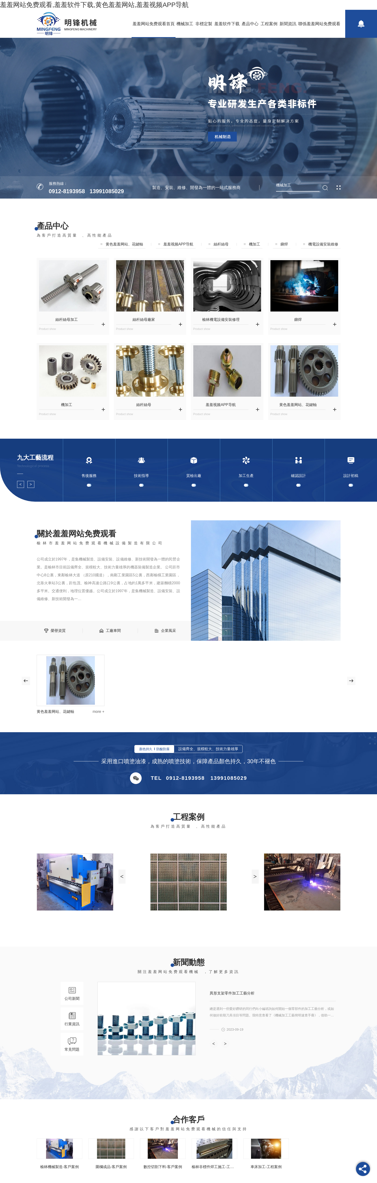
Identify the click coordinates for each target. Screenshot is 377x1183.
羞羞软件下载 (227, 23)
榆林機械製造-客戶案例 (59, 1167)
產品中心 (250, 23)
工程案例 (269, 23)
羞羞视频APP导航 (178, 244)
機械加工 (184, 23)
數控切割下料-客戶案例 (162, 1167)
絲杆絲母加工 (66, 320)
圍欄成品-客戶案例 (110, 1167)
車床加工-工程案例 (265, 1167)
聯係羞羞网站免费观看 (319, 23)
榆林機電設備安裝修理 (221, 320)
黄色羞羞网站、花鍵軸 (124, 244)
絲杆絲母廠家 (144, 320)
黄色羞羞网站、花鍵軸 (298, 405)
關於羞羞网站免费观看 (76, 534)
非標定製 (203, 23)
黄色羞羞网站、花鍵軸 (55, 712)
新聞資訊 (288, 23)
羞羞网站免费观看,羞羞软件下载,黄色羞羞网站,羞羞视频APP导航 (94, 4)
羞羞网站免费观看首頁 (154, 23)
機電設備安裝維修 (323, 244)
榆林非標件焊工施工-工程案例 (214, 1167)
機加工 (254, 244)
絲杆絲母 (221, 244)
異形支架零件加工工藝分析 (232, 993)
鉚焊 (284, 244)
